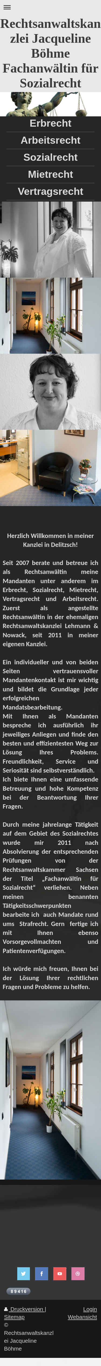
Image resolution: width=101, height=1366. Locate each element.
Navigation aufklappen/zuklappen (50, 7)
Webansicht (82, 1317)
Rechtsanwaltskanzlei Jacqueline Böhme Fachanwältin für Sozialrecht (50, 53)
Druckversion (24, 1309)
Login (90, 1309)
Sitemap (14, 1317)
